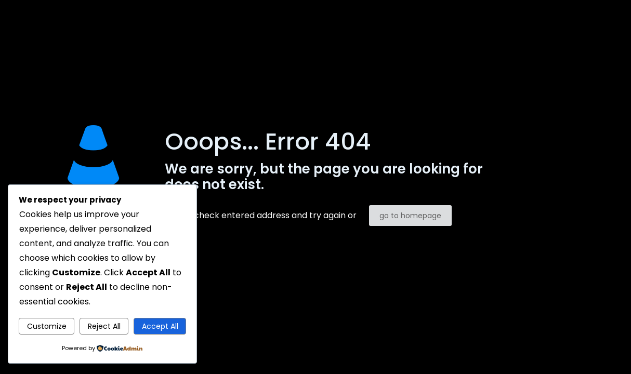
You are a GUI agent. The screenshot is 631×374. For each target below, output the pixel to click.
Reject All (104, 326)
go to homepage (410, 215)
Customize (47, 326)
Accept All (160, 326)
